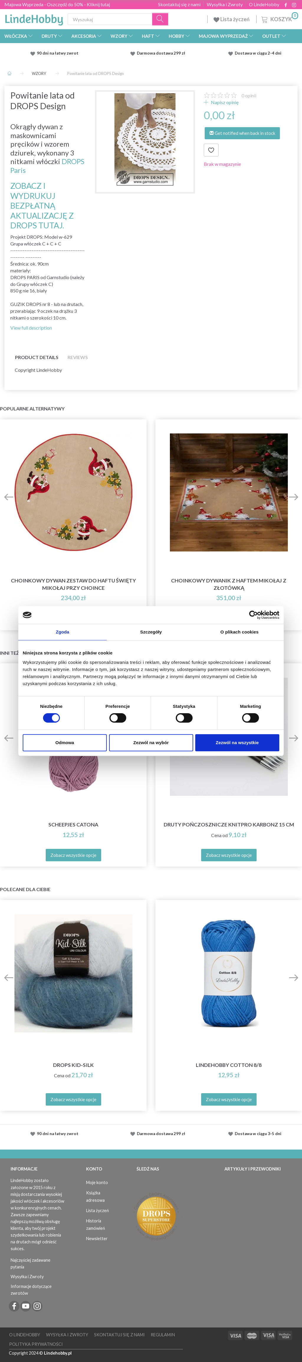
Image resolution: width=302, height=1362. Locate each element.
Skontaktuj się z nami (179, 4)
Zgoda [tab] (62, 631)
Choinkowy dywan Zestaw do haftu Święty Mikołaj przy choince (73, 584)
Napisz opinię (224, 102)
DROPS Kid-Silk (73, 1065)
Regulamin (163, 1334)
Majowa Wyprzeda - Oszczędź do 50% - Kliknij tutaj (57, 4)
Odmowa (64, 742)
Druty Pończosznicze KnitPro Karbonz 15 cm (229, 824)
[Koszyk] (279, 18)
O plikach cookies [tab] (239, 631)
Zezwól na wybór (151, 742)
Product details (36, 357)
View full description (31, 327)
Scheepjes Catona (73, 824)
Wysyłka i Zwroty (225, 4)
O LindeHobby (264, 4)
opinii (249, 95)
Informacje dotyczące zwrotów (31, 1290)
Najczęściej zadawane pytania (30, 1263)
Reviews (78, 357)
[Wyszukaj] (160, 19)
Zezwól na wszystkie (237, 742)
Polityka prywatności (36, 1344)
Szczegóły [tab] (151, 631)
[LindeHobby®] (34, 18)
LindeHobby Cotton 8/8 (229, 1065)
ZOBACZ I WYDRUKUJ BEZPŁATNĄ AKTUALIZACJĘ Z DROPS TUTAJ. (42, 205)
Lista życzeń (232, 19)
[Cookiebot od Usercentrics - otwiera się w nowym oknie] (253, 614)
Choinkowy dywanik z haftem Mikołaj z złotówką (228, 584)
